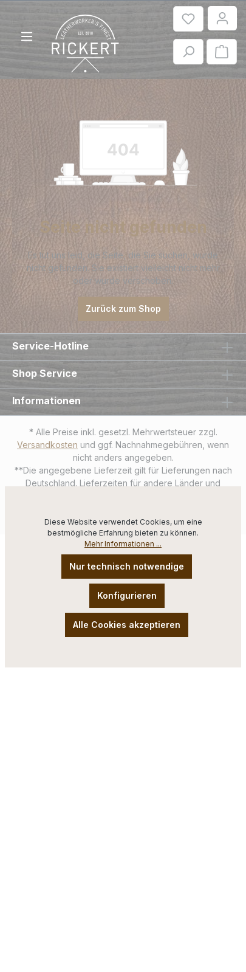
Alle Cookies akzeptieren (126, 624)
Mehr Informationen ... (123, 543)
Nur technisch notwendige (126, 566)
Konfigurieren (127, 595)
